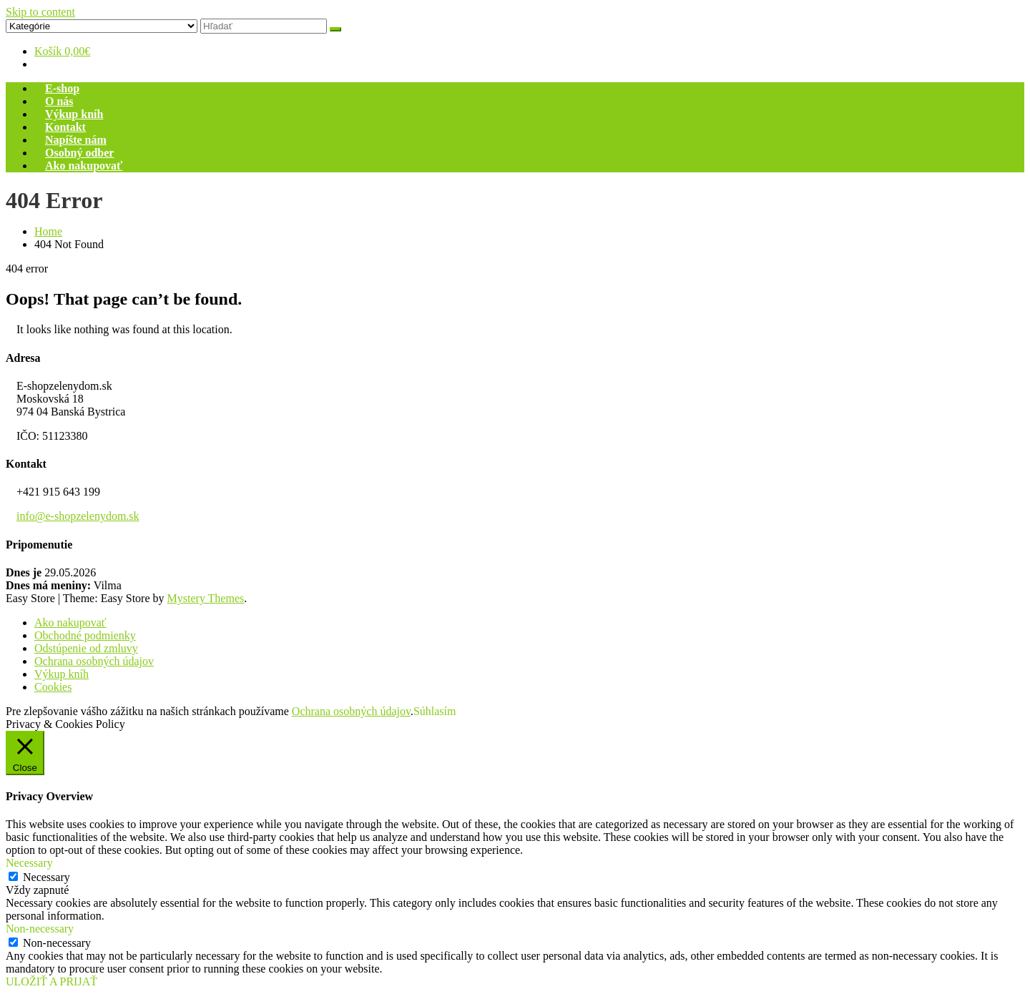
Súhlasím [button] (434, 711)
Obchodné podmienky (85, 635)
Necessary (46, 877)
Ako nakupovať (83, 165)
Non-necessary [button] (40, 928)
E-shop (62, 88)
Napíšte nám (76, 140)
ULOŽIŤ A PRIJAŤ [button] (51, 981)
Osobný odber (79, 153)
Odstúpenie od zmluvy (86, 648)
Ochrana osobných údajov (94, 661)
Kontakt (65, 127)
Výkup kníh (74, 114)
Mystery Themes (206, 598)
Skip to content (40, 12)
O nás (59, 101)
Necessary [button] (29, 863)
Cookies (53, 687)
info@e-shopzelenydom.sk (77, 516)
